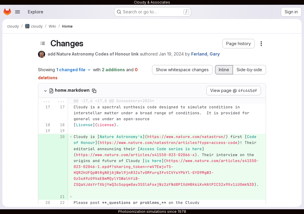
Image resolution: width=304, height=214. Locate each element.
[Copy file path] (94, 90)
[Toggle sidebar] (43, 43)
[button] (238, 43)
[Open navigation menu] (17, 12)
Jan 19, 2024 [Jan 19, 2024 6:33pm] (171, 53)
